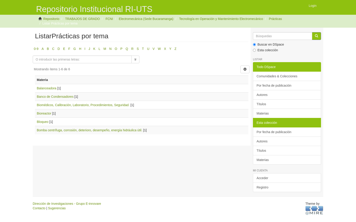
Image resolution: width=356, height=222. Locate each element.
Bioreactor (44, 113)
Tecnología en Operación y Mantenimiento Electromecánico (221, 19)
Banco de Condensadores (55, 96)
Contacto (39, 208)
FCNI (109, 19)
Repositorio (51, 19)
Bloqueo (42, 122)
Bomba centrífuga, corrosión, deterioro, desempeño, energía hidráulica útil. (89, 130)
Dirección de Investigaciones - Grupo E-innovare (67, 203)
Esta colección (265, 50)
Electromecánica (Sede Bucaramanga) (146, 19)
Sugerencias (57, 208)
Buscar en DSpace (268, 44)
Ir (135, 59)
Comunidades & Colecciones (277, 76)
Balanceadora (46, 88)
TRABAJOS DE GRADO (82, 19)
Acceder (262, 178)
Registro (262, 187)
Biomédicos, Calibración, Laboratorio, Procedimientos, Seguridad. (83, 105)
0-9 (36, 49)
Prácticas (275, 19)
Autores (262, 95)
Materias (263, 113)
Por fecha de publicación (274, 85)
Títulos (261, 104)
